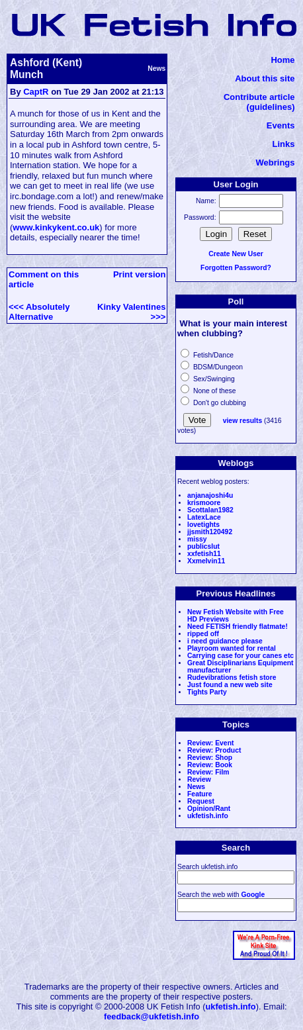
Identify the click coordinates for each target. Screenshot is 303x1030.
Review (199, 779)
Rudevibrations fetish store (232, 677)
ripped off (203, 633)
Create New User (235, 254)
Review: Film (208, 772)
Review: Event (210, 743)
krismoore (203, 502)
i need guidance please (225, 641)
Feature (199, 794)
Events (281, 125)
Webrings (275, 162)
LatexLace (204, 517)
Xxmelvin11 (206, 561)
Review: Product (214, 750)
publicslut (203, 546)
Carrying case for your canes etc (240, 655)
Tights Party (207, 692)
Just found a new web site (230, 684)
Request (200, 801)
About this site (264, 78)
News (196, 786)
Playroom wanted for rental (231, 648)
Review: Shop (209, 757)
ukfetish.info (207, 815)
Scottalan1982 (210, 510)
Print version (139, 274)
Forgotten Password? (235, 267)
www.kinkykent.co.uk (56, 227)
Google (253, 894)
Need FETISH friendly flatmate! (237, 626)
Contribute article (259, 97)
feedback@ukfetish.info (151, 1016)
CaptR (35, 92)
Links (284, 144)
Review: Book (209, 765)
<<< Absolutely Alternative (39, 312)
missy (196, 539)
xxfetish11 (204, 553)
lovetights (203, 524)
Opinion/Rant (208, 808)
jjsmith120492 (209, 532)
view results (243, 420)
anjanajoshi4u (210, 495)
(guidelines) (271, 107)
